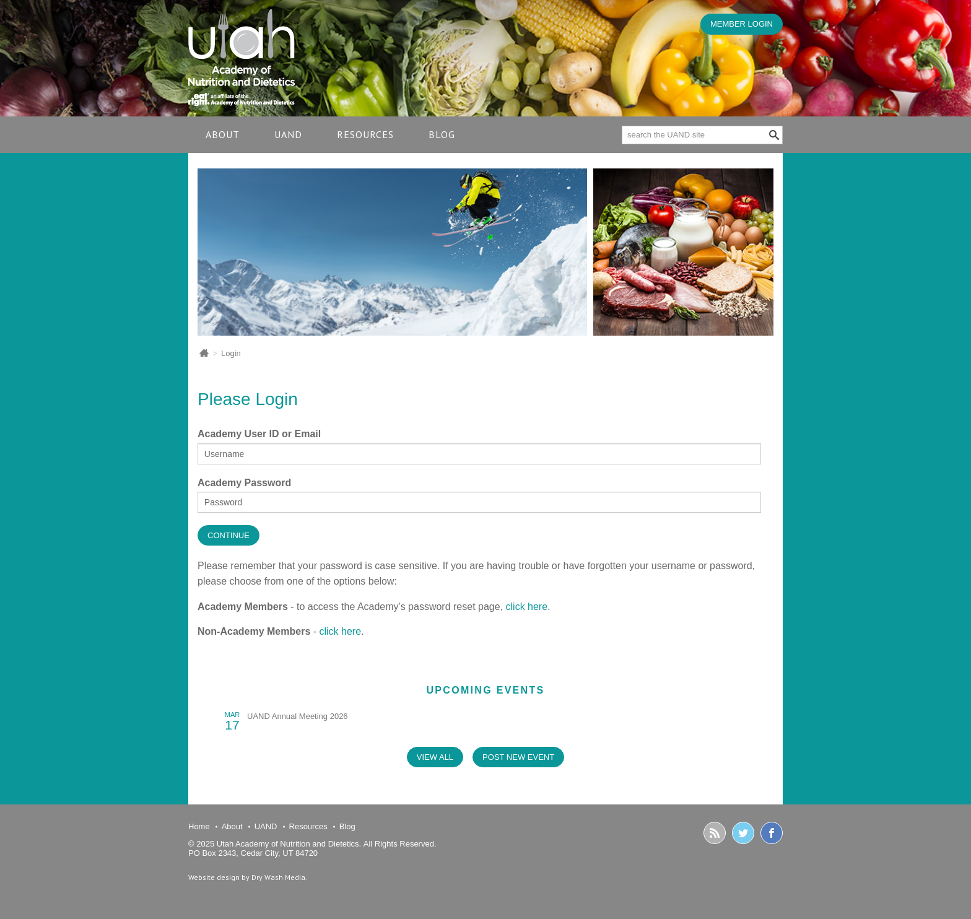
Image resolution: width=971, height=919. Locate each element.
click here (527, 606)
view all (435, 757)
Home (199, 826)
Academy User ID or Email (259, 434)
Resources (365, 134)
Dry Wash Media (278, 877)
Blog (442, 134)
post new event (518, 757)
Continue (228, 535)
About (223, 134)
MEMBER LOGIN (741, 23)
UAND (288, 134)
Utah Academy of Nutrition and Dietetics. (289, 843)
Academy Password (244, 482)
